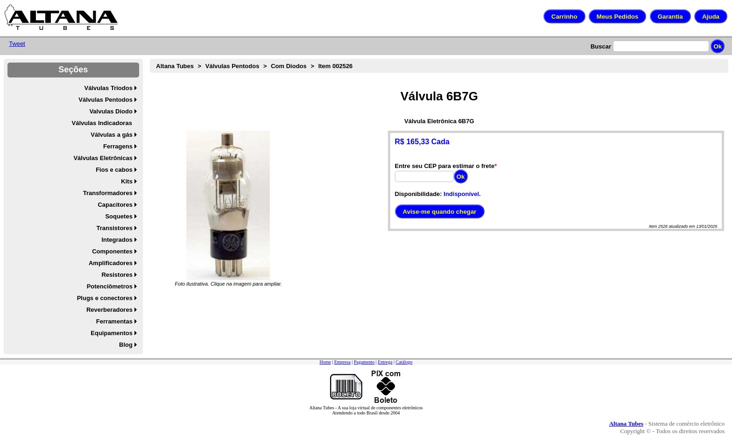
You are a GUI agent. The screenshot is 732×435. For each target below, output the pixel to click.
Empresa (342, 362)
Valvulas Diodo (110, 111)
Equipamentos (112, 333)
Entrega (385, 362)
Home (325, 362)
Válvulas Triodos (108, 87)
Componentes (112, 251)
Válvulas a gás (112, 134)
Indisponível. (461, 193)
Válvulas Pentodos (105, 99)
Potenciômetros (110, 286)
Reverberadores (109, 309)
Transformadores (108, 192)
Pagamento (364, 362)
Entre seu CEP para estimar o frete (445, 165)
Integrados (116, 239)
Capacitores (115, 204)
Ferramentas (114, 321)
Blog (126, 344)
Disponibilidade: (418, 193)
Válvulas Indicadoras (102, 122)
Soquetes (119, 216)
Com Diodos (289, 66)
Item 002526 (335, 66)
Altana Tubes (175, 66)
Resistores (116, 274)
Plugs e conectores (105, 298)
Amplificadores (111, 263)
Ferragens (118, 146)
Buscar (601, 46)
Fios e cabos (114, 169)
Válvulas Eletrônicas (102, 157)
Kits (127, 181)
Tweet (17, 43)
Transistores (115, 228)
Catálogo (403, 362)
